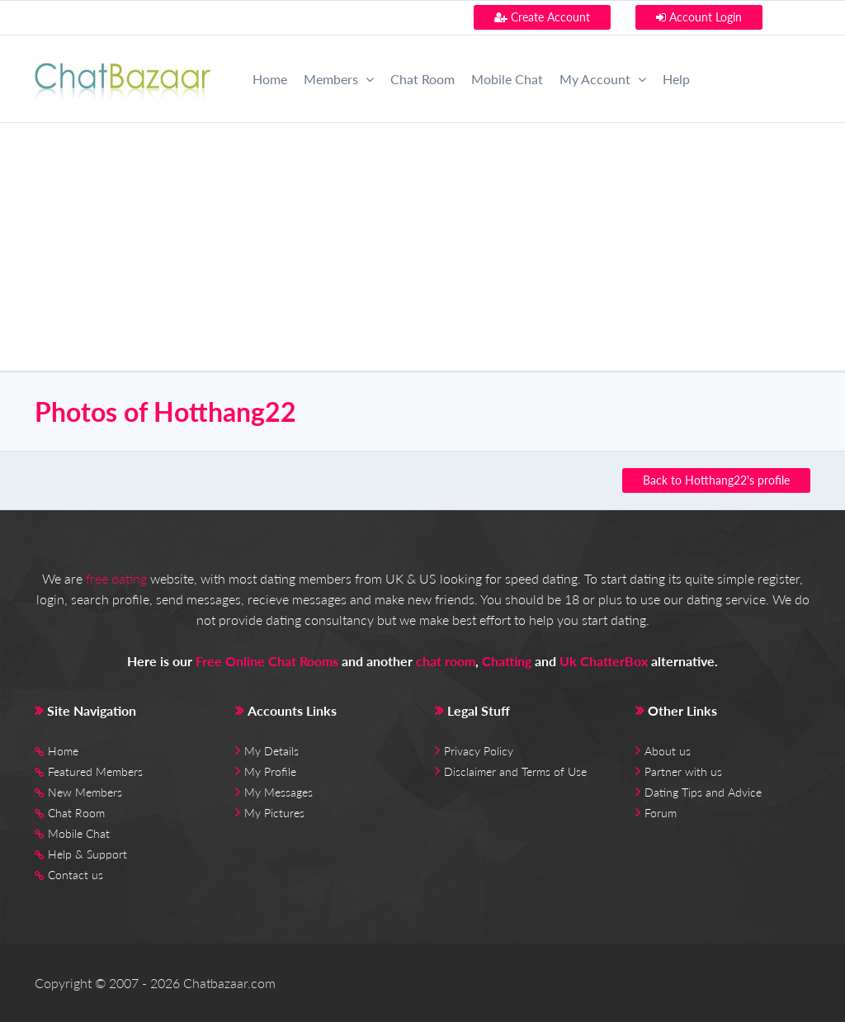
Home (270, 79)
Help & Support (87, 854)
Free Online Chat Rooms (267, 661)
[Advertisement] (422, 246)
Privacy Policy (478, 751)
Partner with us (683, 771)
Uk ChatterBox (603, 661)
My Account (602, 79)
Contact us (75, 875)
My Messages (278, 792)
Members (339, 79)
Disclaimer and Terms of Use (515, 771)
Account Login (699, 17)
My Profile (270, 771)
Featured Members (95, 771)
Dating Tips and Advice (703, 792)
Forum (660, 813)
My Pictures (274, 813)
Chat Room (422, 79)
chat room (445, 661)
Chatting (506, 661)
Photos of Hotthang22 (165, 411)
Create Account (542, 17)
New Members (85, 792)
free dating (116, 578)
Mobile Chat (507, 79)
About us (667, 751)
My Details (271, 751)
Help (676, 79)
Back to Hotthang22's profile (716, 480)
